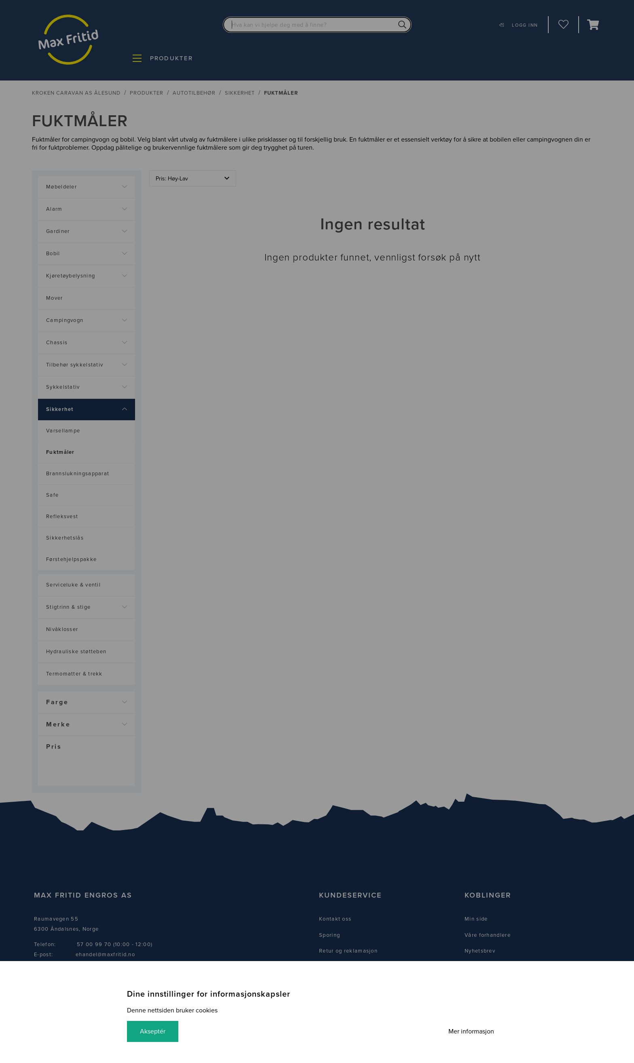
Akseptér (152, 1031)
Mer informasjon (471, 1031)
